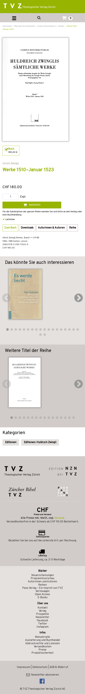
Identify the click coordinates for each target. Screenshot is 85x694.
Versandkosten (42, 646)
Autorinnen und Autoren (42, 581)
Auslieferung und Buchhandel (42, 640)
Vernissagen (42, 591)
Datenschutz (40, 667)
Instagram (42, 627)
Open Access (42, 594)
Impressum (23, 667)
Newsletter (42, 617)
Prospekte (42, 614)
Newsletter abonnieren (42, 675)
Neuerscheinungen (42, 575)
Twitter (42, 623)
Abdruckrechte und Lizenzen (42, 643)
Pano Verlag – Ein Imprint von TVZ (42, 588)
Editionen (10, 442)
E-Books (43, 597)
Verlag (42, 611)
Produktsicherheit (42, 653)
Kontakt (43, 608)
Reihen (42, 585)
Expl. (23, 196)
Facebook (42, 620)
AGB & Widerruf (59, 667)
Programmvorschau (42, 578)
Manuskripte (42, 637)
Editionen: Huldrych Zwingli (40, 442)
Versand (59, 518)
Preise (42, 650)
